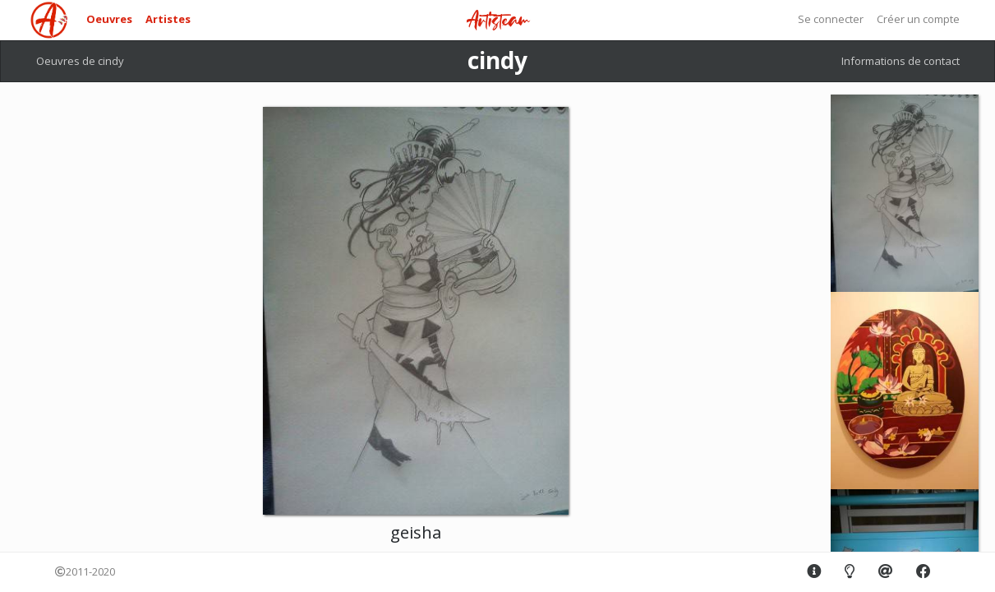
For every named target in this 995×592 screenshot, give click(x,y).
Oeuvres (109, 19)
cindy (497, 60)
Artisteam (498, 21)
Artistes (168, 19)
